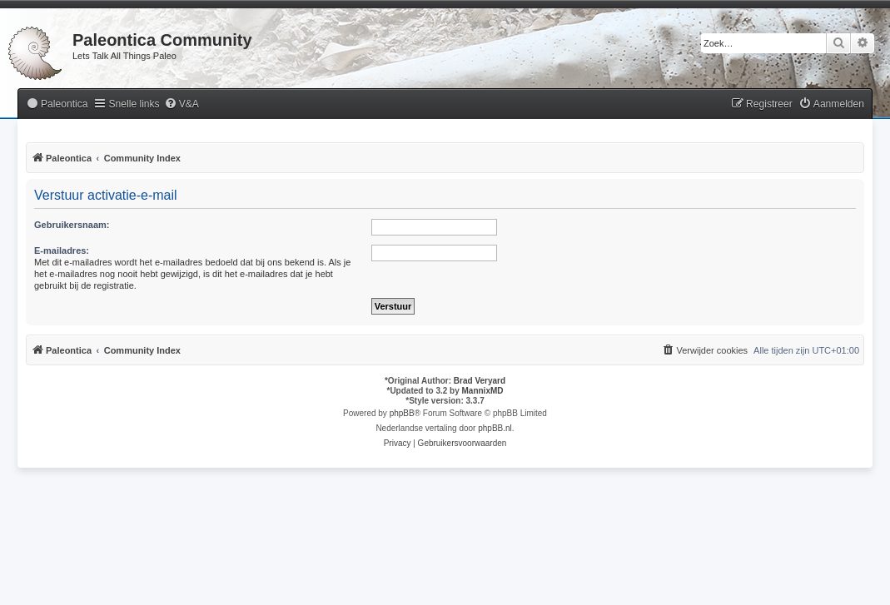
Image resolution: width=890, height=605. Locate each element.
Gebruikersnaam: (71, 225)
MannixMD (483, 390)
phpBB (402, 413)
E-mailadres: (61, 250)
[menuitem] (56, 104)
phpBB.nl (495, 428)
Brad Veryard (479, 380)
